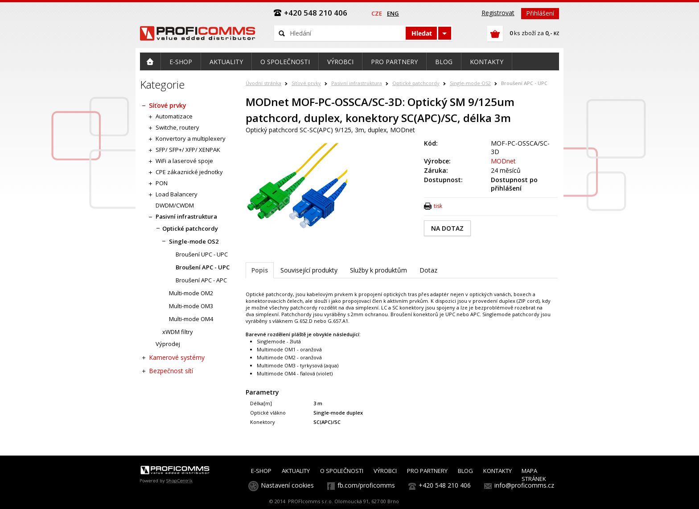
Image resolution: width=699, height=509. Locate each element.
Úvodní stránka (263, 83)
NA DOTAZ (447, 228)
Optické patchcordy (416, 83)
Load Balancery (176, 194)
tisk (438, 206)
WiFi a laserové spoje (184, 161)
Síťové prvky (306, 83)
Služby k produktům (378, 270)
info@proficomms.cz (524, 485)
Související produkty (308, 270)
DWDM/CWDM (175, 205)
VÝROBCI (385, 471)
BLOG (465, 471)
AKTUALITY (296, 471)
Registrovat (497, 12)
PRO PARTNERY (427, 471)
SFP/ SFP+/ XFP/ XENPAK (188, 150)
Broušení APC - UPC (524, 83)
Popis (259, 270)
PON (162, 183)
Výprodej (168, 344)
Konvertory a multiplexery (191, 138)
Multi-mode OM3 (191, 306)
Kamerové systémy (177, 357)
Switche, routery (177, 127)
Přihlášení (540, 13)
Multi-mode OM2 (191, 293)
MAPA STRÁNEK (534, 475)
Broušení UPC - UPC (202, 254)
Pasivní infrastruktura (356, 83)
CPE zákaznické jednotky (189, 172)
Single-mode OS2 (470, 83)
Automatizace (174, 116)
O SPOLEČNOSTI (341, 471)
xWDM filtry (177, 332)
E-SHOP (261, 471)
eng (393, 13)
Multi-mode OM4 (191, 319)
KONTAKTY (497, 471)
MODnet (503, 161)
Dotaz (428, 270)
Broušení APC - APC (201, 280)
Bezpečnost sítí (171, 370)
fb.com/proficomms (366, 485)
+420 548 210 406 (445, 485)
